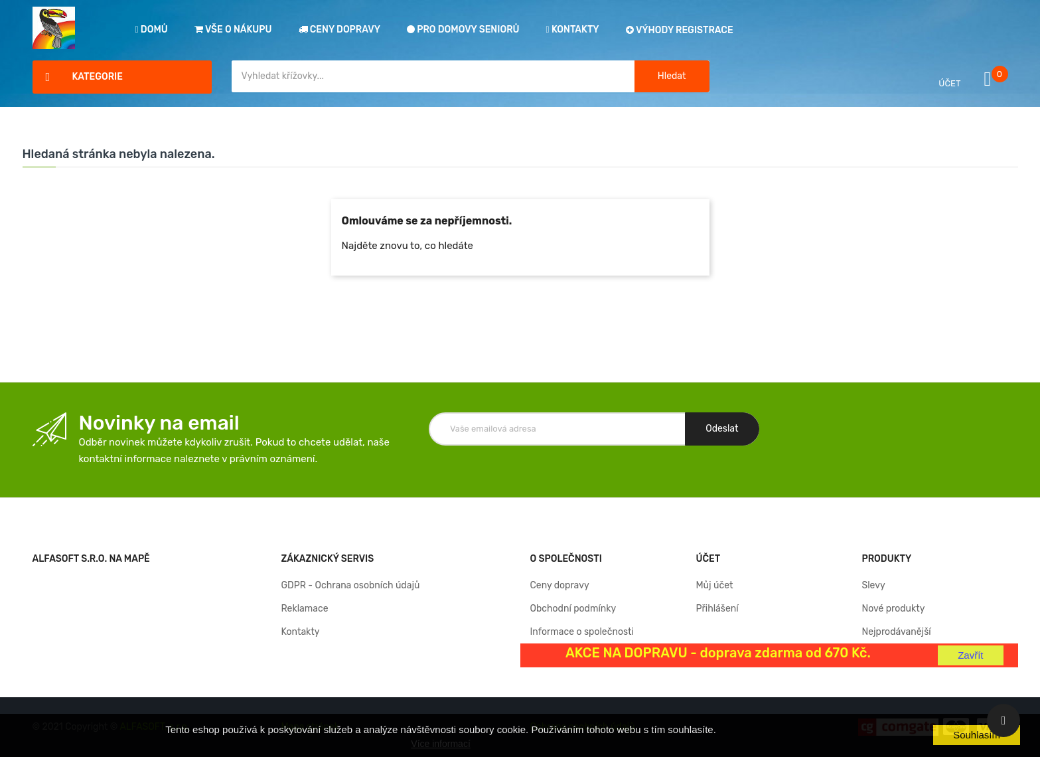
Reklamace (305, 608)
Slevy (873, 585)
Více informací (440, 743)
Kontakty (300, 631)
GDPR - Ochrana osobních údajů (350, 585)
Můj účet (714, 585)
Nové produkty (893, 608)
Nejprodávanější (895, 631)
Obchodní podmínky (573, 608)
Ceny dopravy (559, 585)
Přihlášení (717, 608)
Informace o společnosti (582, 631)
